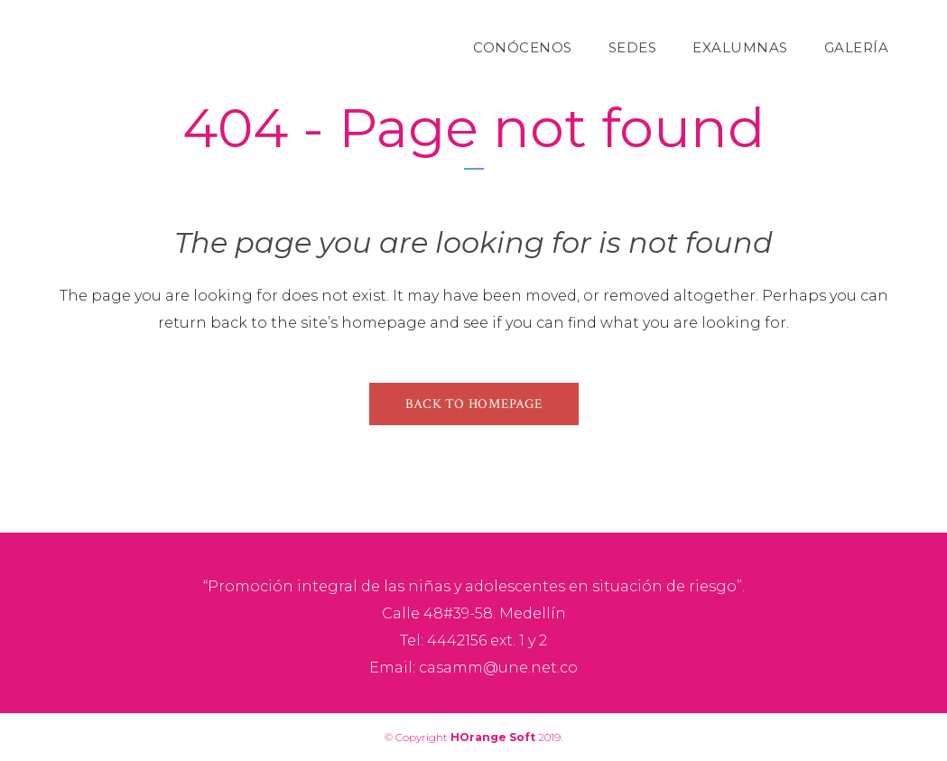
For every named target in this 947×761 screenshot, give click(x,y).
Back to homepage (474, 404)
